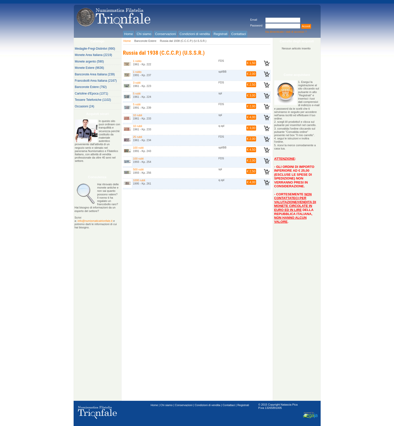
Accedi (306, 26)
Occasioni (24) (84, 106)
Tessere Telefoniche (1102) (93, 100)
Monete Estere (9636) (89, 68)
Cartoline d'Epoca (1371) (91, 93)
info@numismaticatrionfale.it (95, 220)
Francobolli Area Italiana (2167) (96, 80)
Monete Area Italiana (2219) (93, 55)
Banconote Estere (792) (91, 87)
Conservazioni (184, 405)
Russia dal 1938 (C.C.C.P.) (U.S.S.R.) (183, 40)
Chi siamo (166, 405)
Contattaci (229, 405)
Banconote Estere (145, 40)
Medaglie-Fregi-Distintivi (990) (95, 48)
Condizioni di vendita (207, 405)
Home (127, 40)
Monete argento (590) (89, 61)
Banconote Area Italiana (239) (95, 74)
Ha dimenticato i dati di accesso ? (286, 31)
